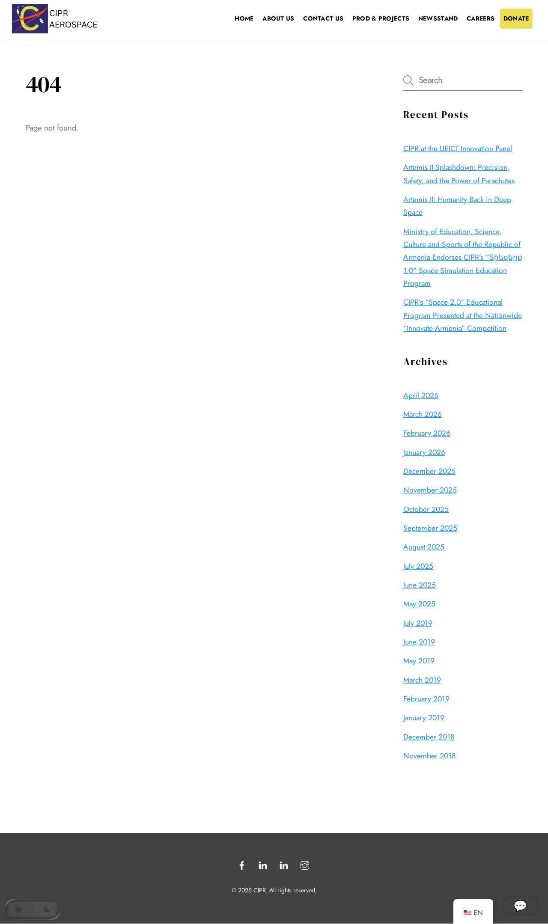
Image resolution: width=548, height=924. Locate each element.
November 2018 (429, 755)
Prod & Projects (380, 18)
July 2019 (417, 623)
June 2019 (419, 642)
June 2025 (419, 585)
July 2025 (418, 566)
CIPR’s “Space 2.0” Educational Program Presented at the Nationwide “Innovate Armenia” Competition (462, 315)
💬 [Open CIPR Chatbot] (520, 905)
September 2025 (430, 528)
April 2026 (420, 395)
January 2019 (423, 717)
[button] (32, 909)
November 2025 (430, 490)
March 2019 (422, 680)
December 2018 (429, 737)
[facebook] (241, 864)
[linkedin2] (283, 864)
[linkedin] (262, 864)
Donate (516, 18)
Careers (480, 18)
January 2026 (424, 452)
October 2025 (426, 509)
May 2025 (419, 603)
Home (244, 18)
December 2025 (429, 471)
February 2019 (426, 698)
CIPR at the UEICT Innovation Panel (457, 148)
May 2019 (419, 660)
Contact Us (323, 18)
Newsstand (438, 18)
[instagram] (304, 864)
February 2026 (426, 433)
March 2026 (422, 414)
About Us (278, 18)
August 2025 (423, 547)
